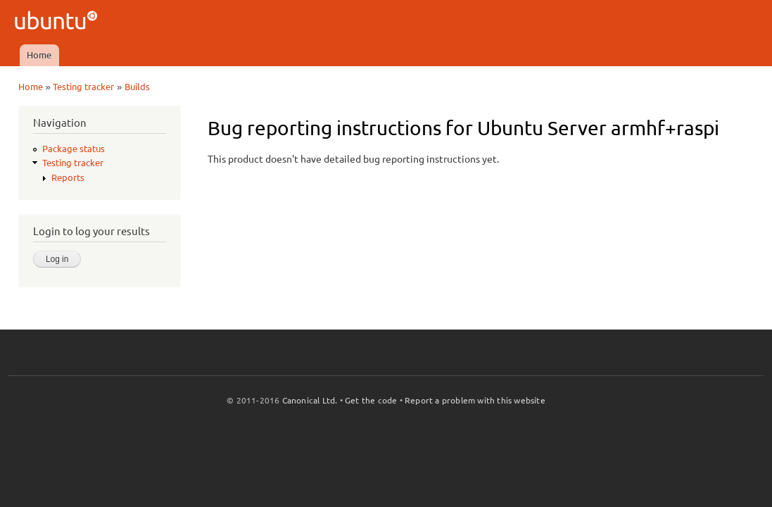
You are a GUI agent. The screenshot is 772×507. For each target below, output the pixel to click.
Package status (73, 149)
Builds (137, 87)
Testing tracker (83, 87)
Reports (67, 177)
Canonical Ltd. (310, 400)
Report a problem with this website (475, 400)
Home (39, 55)
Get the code (371, 400)
